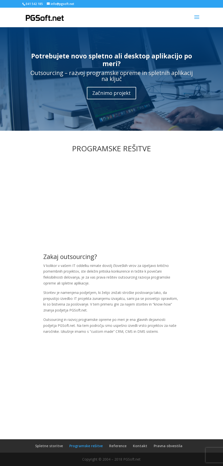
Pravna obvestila (168, 445)
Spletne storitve (49, 445)
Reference (117, 445)
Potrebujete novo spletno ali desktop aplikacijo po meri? (111, 60)
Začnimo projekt (111, 93)
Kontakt (140, 445)
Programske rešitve (86, 445)
